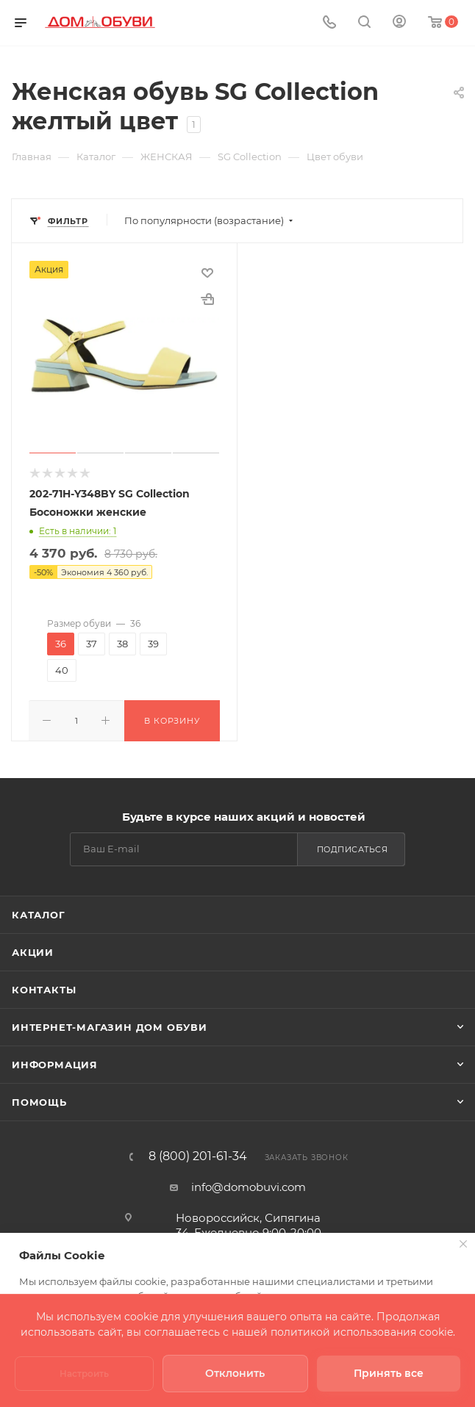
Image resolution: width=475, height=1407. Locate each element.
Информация (55, 1037)
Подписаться (352, 821)
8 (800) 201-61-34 (198, 1128)
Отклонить (235, 1373)
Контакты (44, 962)
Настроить (84, 1373)
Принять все (389, 1373)
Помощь (39, 1074)
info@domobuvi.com (248, 1159)
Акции (33, 924)
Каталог (38, 887)
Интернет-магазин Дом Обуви (109, 999)
